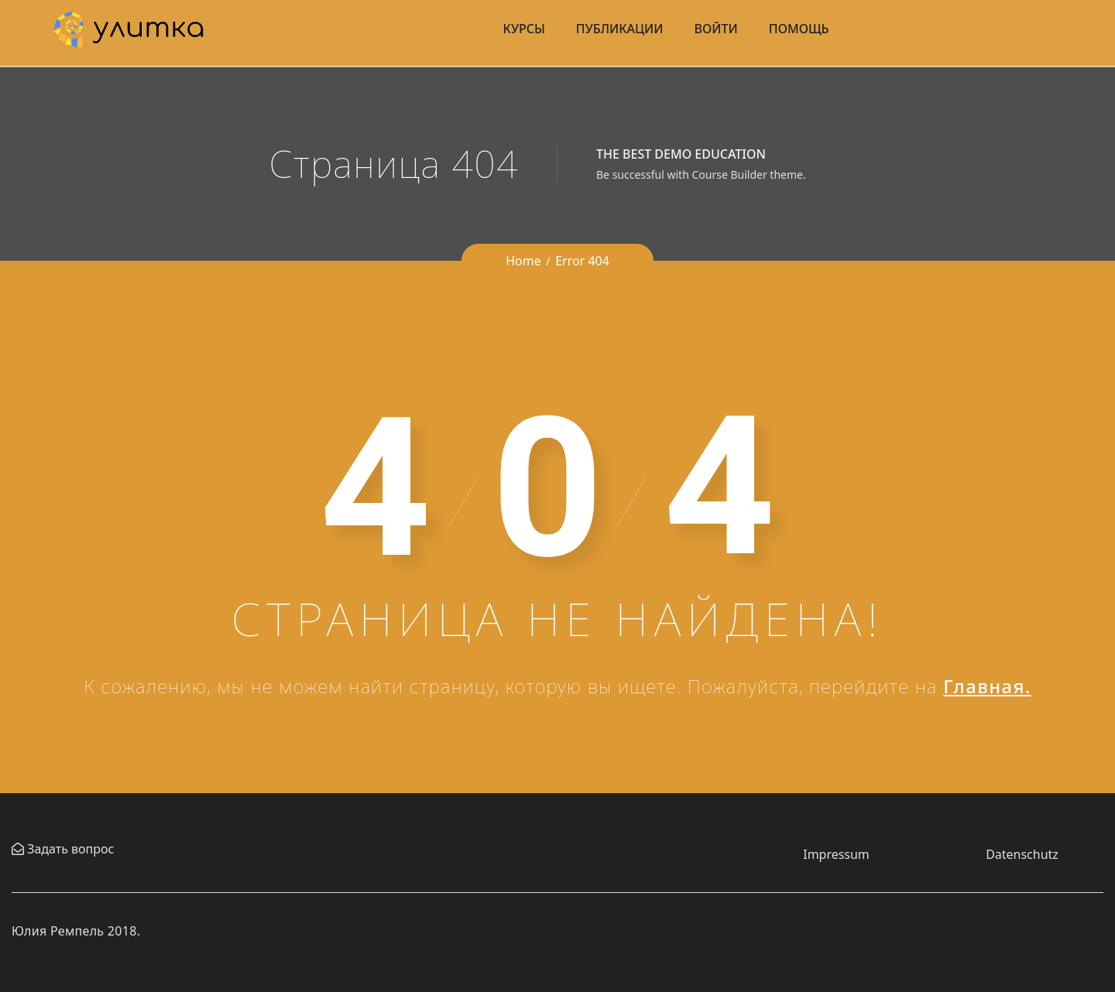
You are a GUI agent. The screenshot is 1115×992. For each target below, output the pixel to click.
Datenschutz (1022, 854)
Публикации (620, 28)
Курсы (524, 28)
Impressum (836, 854)
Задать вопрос (69, 848)
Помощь (799, 28)
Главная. (987, 686)
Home (523, 260)
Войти (716, 28)
